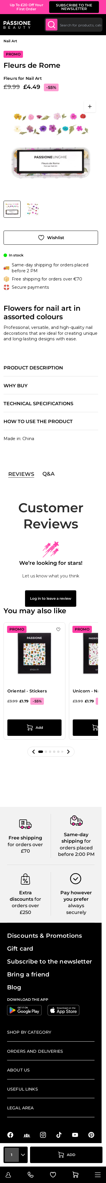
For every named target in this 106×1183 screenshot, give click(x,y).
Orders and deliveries (35, 1051)
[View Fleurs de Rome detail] (32, 209)
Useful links (22, 1089)
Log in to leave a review (50, 598)
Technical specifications (38, 403)
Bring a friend (28, 974)
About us (18, 1070)
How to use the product (38, 421)
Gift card (20, 948)
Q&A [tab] (48, 474)
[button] (33, 751)
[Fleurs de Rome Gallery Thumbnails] (22, 209)
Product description (33, 368)
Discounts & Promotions (44, 935)
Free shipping (25, 838)
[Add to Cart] (66, 1155)
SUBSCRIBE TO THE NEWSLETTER (74, 7)
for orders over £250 (26, 905)
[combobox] (73, 25)
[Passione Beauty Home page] (17, 25)
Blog (14, 987)
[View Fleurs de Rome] (12, 209)
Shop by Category (29, 1032)
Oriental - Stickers (27, 691)
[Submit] (51, 25)
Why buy (16, 385)
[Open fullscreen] (90, 106)
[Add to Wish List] (51, 238)
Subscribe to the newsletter (49, 961)
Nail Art (10, 41)
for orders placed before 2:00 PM (76, 847)
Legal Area (20, 1108)
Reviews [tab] (21, 474)
